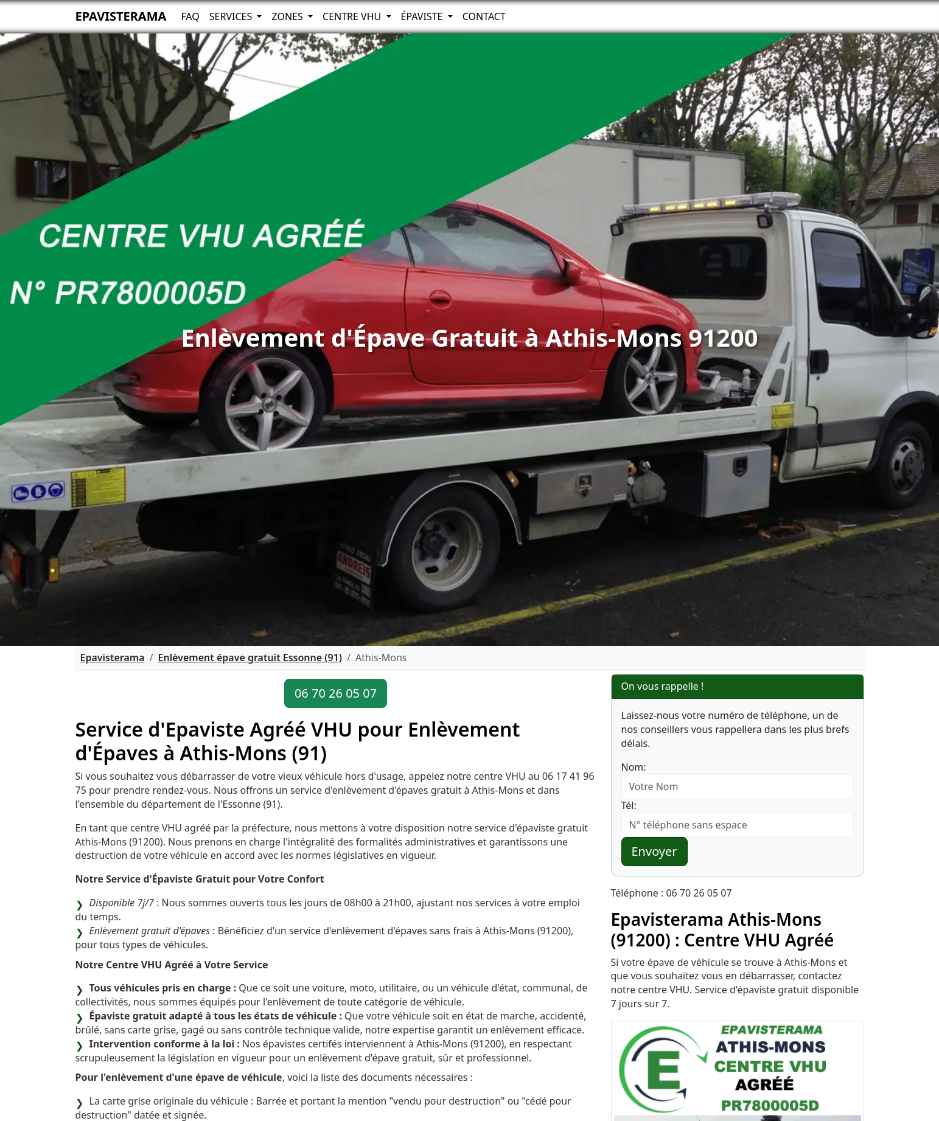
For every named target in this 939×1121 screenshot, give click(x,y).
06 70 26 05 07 (336, 693)
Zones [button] (288, 16)
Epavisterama (121, 16)
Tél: (629, 805)
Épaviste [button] (423, 16)
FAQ (190, 16)
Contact (484, 16)
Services (232, 16)
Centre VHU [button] (353, 16)
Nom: (633, 767)
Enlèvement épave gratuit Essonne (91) (250, 657)
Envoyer (654, 851)
